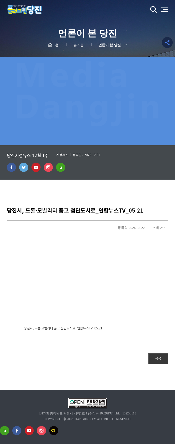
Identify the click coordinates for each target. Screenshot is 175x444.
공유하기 (167, 42)
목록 (158, 358)
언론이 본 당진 (109, 45)
